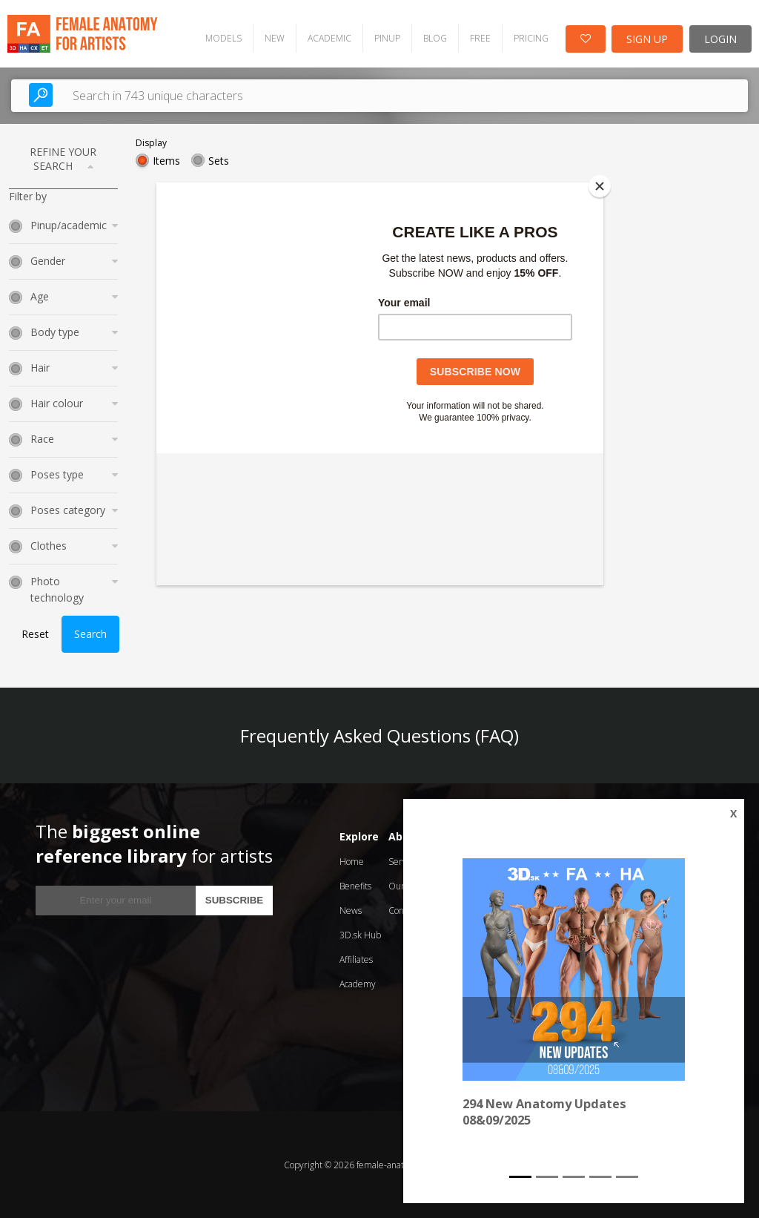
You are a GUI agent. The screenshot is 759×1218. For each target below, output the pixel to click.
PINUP (386, 37)
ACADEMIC (328, 37)
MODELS (222, 37)
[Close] (600, 186)
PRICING (529, 37)
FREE (478, 37)
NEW (273, 37)
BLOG (433, 37)
